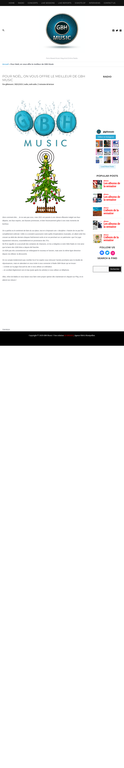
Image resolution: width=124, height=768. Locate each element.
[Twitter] (117, 30)
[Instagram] (120, 30)
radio (26, 84)
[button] (3, 30)
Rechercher (114, 269)
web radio (33, 84)
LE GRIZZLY (69, 335)
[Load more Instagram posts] (107, 166)
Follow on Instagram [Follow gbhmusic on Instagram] (106, 137)
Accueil (5, 64)
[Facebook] (113, 30)
